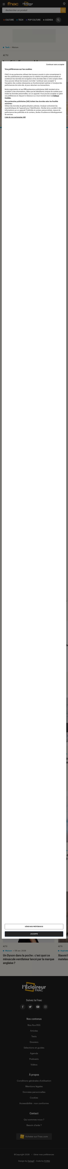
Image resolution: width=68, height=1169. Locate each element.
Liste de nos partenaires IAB (15, 117)
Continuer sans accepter (55, 64)
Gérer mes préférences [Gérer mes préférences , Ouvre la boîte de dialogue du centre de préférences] (34, 926)
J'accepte (34, 934)
